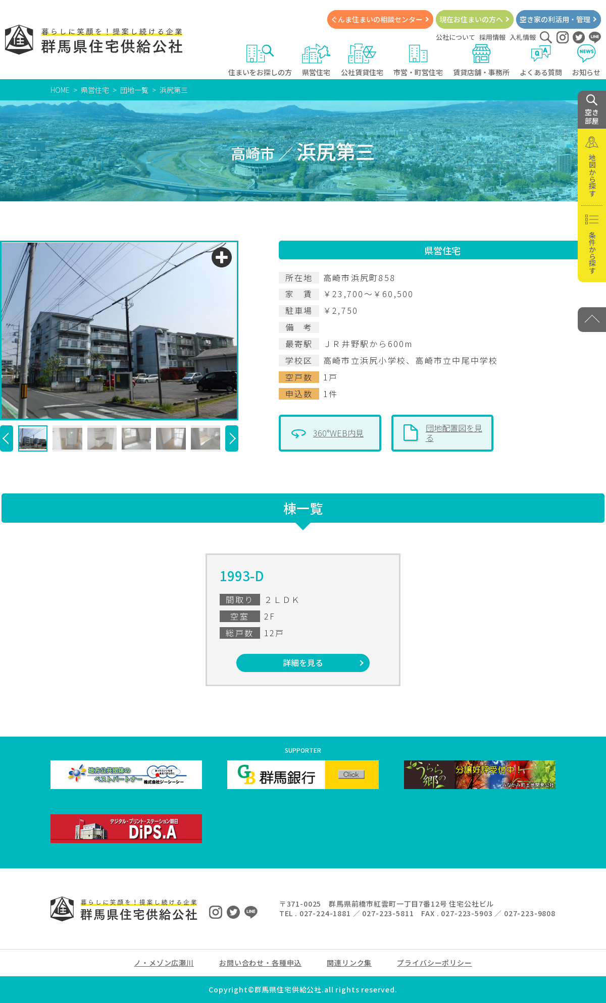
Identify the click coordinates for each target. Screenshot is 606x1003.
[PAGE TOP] (592, 319)
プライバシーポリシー (434, 963)
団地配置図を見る (454, 433)
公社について (455, 37)
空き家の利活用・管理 (555, 19)
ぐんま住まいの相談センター (377, 19)
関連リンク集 (349, 963)
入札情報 (523, 37)
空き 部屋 (592, 110)
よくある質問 (541, 60)
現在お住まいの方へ (471, 19)
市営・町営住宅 (418, 60)
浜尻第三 (174, 90)
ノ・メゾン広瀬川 (164, 963)
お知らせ (586, 60)
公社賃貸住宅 (362, 60)
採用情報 (492, 37)
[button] (6, 438)
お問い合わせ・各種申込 (260, 963)
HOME (60, 90)
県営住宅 (316, 60)
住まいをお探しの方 (260, 60)
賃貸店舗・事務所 (481, 60)
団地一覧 (134, 90)
